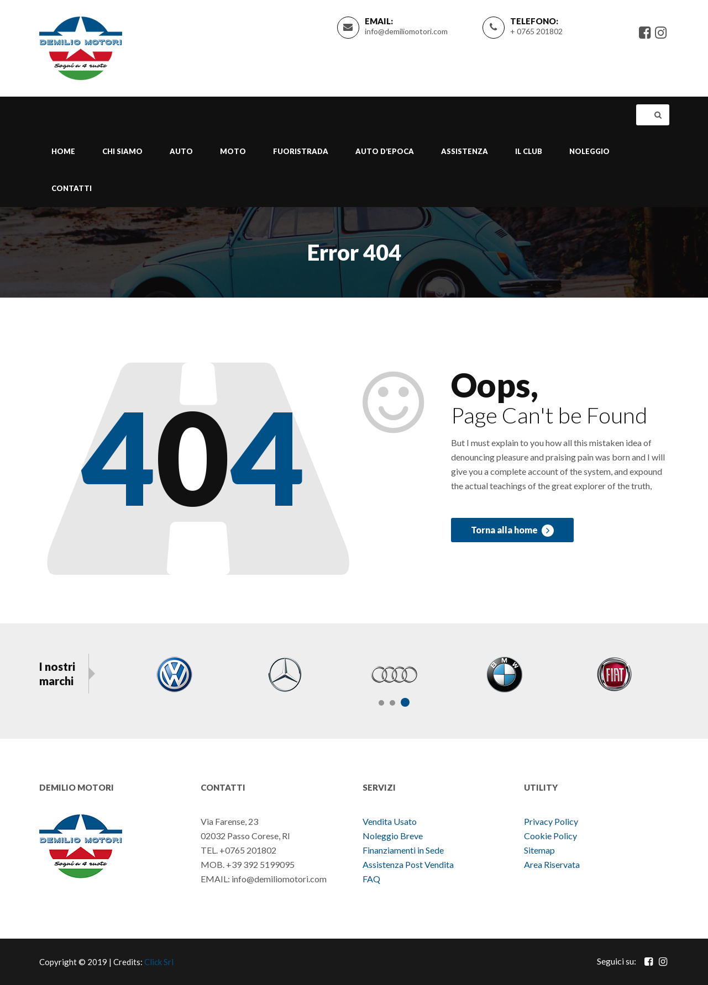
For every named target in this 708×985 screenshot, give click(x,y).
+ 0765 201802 (536, 31)
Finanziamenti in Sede (403, 850)
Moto (233, 151)
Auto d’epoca (384, 151)
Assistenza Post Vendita (408, 864)
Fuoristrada (300, 151)
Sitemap (539, 850)
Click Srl (159, 962)
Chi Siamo (122, 151)
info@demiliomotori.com (406, 31)
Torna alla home (512, 531)
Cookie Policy (550, 835)
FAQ (371, 878)
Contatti (71, 188)
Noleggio (589, 151)
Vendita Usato (390, 821)
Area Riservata (552, 864)
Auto (181, 151)
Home (63, 151)
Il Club (528, 151)
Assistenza (464, 151)
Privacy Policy (551, 821)
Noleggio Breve (393, 835)
